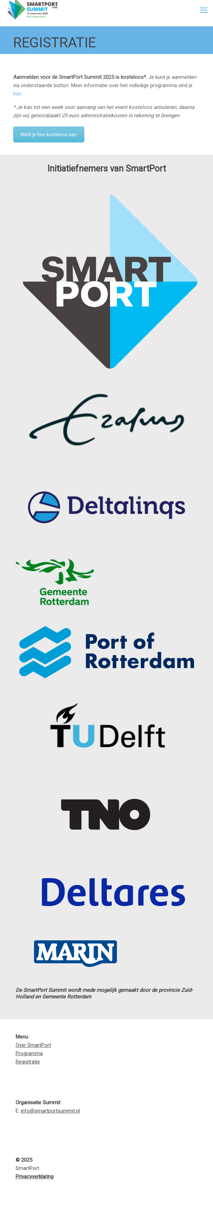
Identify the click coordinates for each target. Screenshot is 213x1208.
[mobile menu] (204, 10)
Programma (29, 1053)
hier (17, 94)
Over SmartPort (33, 1045)
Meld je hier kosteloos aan (48, 134)
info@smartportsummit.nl (50, 1111)
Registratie (28, 1062)
